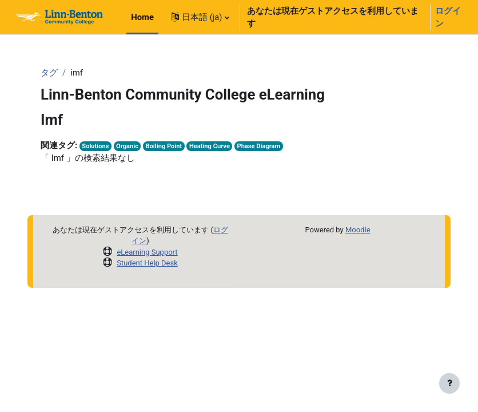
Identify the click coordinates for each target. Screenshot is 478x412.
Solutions (95, 146)
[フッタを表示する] (449, 383)
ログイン (448, 17)
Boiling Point (164, 146)
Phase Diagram (258, 146)
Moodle (358, 229)
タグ (49, 73)
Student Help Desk (147, 263)
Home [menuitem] (142, 17)
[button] (200, 17)
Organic (127, 146)
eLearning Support (147, 252)
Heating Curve (209, 146)
